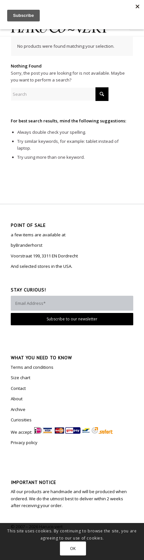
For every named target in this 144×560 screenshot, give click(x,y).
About (16, 399)
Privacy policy (24, 442)
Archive (18, 409)
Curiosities (21, 420)
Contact (18, 388)
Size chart (20, 377)
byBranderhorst (26, 245)
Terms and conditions (32, 367)
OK (73, 548)
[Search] (59, 94)
